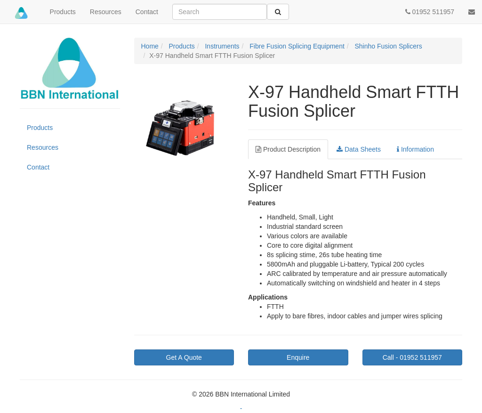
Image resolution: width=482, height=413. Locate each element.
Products (63, 12)
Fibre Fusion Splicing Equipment (296, 46)
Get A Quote (184, 357)
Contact (147, 12)
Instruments (221, 46)
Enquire (298, 357)
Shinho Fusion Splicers (387, 46)
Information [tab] (415, 149)
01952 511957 (412, 357)
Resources (105, 12)
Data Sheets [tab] (359, 149)
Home (150, 46)
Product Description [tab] (288, 149)
